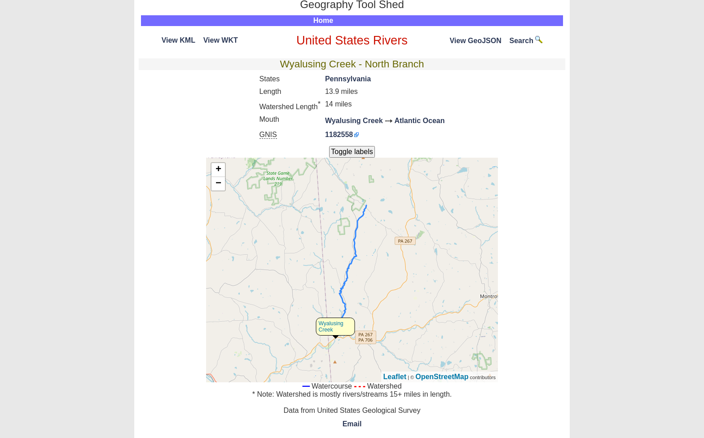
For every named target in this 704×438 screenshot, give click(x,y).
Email (352, 424)
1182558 (339, 134)
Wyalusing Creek (354, 120)
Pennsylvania (348, 79)
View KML (178, 40)
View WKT (220, 40)
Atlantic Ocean (419, 120)
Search (526, 40)
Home (323, 20)
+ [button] (218, 170)
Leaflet (395, 376)
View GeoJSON (475, 40)
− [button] (218, 183)
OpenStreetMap (441, 376)
